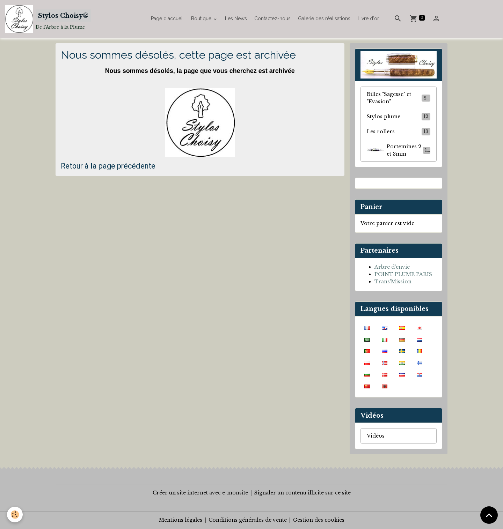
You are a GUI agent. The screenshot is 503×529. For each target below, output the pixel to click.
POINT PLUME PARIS (403, 274)
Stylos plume (398, 116)
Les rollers (398, 131)
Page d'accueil (167, 18)
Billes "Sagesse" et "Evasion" (398, 98)
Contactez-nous (272, 18)
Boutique (202, 18)
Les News (236, 18)
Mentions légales (180, 520)
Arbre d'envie (392, 267)
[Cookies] (15, 514)
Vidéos (376, 436)
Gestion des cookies (318, 520)
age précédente (129, 166)
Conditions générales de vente (248, 520)
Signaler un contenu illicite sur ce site (302, 493)
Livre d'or (368, 18)
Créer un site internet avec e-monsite (200, 493)
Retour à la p (82, 166)
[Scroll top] (489, 515)
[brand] (48, 19)
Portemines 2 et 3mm (398, 150)
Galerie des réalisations (324, 18)
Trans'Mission (392, 281)
